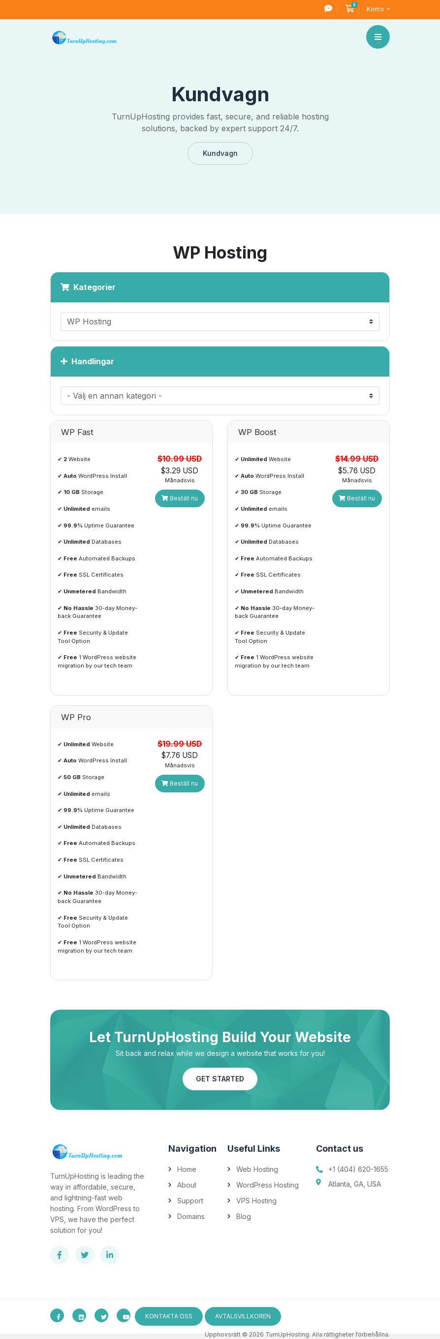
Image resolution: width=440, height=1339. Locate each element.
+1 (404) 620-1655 (358, 1169)
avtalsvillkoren (243, 1316)
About (186, 1185)
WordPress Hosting (267, 1185)
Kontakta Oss (168, 1316)
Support (190, 1200)
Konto (376, 9)
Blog (243, 1216)
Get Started (220, 1079)
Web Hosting (257, 1169)
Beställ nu (179, 498)
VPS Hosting (256, 1200)
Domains (191, 1216)
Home (186, 1169)
